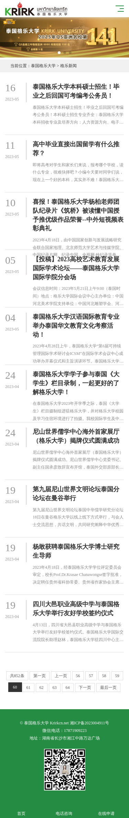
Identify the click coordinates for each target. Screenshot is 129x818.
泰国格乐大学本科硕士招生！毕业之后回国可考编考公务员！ (76, 91)
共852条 (17, 675)
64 (68, 687)
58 (104, 675)
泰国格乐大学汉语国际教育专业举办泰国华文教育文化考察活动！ (76, 325)
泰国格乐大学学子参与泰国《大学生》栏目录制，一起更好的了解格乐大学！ (76, 383)
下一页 (85, 687)
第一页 (39, 675)
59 (117, 675)
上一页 (61, 675)
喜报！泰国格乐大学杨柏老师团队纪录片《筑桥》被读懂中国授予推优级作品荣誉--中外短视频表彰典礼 (78, 215)
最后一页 (108, 687)
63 (55, 687)
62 (42, 687)
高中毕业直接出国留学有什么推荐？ (76, 149)
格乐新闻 (68, 65)
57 (91, 675)
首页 (21, 809)
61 (28, 687)
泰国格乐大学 (43, 65)
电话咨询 (64, 809)
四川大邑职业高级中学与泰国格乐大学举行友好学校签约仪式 (76, 609)
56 (78, 675)
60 (15, 687)
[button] (59, 52)
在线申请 (106, 809)
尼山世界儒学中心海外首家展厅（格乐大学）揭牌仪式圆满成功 (76, 436)
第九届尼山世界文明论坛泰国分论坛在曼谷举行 (76, 494)
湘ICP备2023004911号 (89, 723)
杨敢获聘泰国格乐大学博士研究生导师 (76, 551)
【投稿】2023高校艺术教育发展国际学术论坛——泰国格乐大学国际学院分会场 (76, 268)
